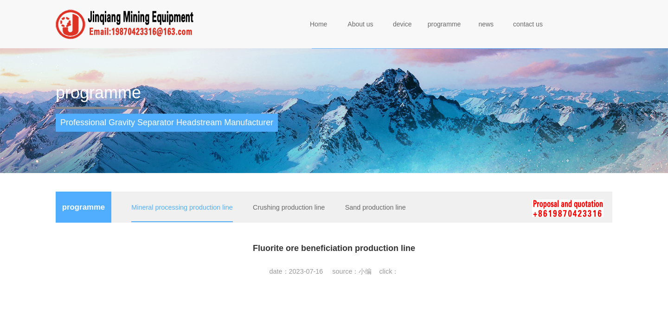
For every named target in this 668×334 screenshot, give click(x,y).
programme (444, 24)
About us (360, 24)
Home (318, 24)
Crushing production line (289, 207)
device (402, 24)
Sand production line (375, 207)
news (486, 24)
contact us (528, 24)
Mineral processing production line (181, 207)
